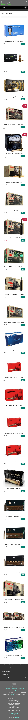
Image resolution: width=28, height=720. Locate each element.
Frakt (10, 686)
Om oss (16, 664)
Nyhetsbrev (21, 688)
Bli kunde (11, 664)
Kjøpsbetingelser (16, 686)
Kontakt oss (16, 667)
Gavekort (22, 664)
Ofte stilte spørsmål (14, 690)
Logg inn (10, 667)
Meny (3, 7)
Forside (2, 9)
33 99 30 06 (12, 694)
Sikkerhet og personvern (11, 688)
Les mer (17, 711)
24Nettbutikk (16, 717)
